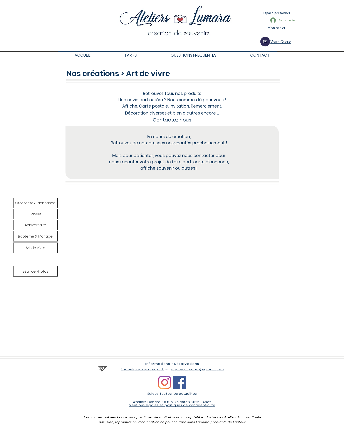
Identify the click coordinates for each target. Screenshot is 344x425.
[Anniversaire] (35, 225)
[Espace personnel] (277, 12)
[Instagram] (164, 382)
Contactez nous (172, 119)
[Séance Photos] (35, 271)
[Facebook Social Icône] (179, 382)
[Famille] (35, 214)
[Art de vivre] (35, 248)
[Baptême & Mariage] (35, 236)
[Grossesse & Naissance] (35, 203)
